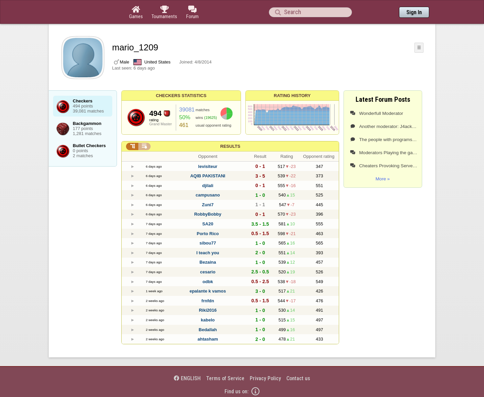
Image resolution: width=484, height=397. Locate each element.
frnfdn (207, 300)
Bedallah (208, 329)
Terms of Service (225, 378)
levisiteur (207, 166)
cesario (207, 271)
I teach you (207, 252)
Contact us (298, 378)
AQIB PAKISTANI (207, 175)
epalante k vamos (208, 291)
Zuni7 (208, 204)
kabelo (208, 319)
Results (230, 146)
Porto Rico (208, 233)
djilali (207, 185)
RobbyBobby (207, 214)
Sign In (414, 12)
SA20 (207, 223)
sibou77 (208, 243)
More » (382, 178)
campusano (208, 194)
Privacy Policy (265, 378)
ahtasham (208, 339)
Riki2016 (208, 310)
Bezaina (208, 262)
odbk (208, 281)
